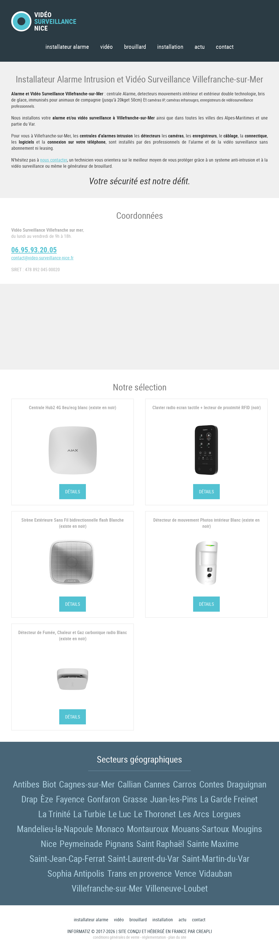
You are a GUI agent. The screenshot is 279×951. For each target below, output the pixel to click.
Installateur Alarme (67, 46)
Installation (170, 46)
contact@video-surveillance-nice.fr (42, 258)
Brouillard (135, 46)
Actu (200, 46)
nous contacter (53, 160)
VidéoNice (43, 21)
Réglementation (154, 937)
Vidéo (106, 46)
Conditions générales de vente (116, 937)
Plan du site (177, 937)
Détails (72, 492)
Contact (225, 46)
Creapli (204, 931)
